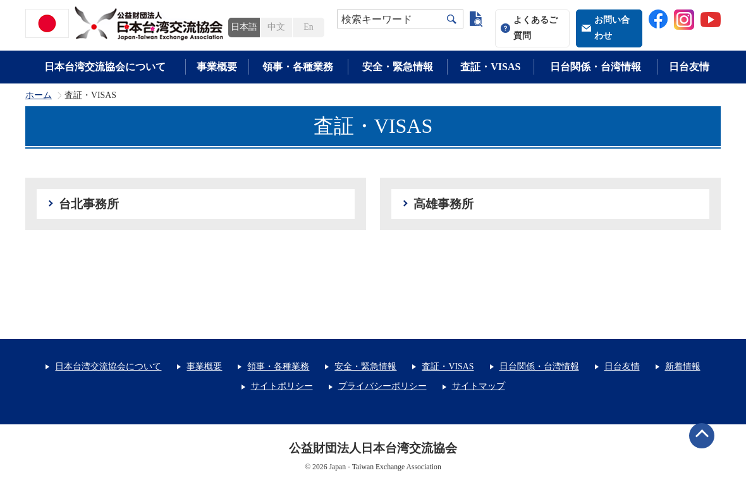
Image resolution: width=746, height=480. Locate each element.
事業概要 (217, 66)
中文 (276, 27)
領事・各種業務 (297, 66)
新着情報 (682, 366)
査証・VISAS (490, 66)
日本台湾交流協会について (105, 66)
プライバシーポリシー (382, 386)
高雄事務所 (443, 204)
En (308, 27)
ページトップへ (701, 435)
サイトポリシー (282, 386)
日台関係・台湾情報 (595, 66)
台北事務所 (89, 204)
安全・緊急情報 (397, 66)
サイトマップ (478, 386)
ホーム (38, 95)
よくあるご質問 (535, 27)
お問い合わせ (612, 27)
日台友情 (689, 66)
